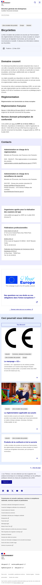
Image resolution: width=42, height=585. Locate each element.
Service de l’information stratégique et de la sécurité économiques (16, 540)
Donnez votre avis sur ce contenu (21, 309)
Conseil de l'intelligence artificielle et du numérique (12, 507)
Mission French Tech (6, 526)
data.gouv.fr (18, 567)
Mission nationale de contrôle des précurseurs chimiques (14, 529)
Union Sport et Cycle (10, 231)
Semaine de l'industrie (6, 534)
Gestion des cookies (13, 577)
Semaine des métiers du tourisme (8, 537)
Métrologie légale (5, 523)
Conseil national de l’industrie (7, 510)
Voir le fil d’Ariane (5, 15)
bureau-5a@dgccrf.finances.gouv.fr (14, 185)
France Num (4, 521)
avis (25, 130)
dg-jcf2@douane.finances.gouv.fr (14, 191)
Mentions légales (30, 574)
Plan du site (4, 574)
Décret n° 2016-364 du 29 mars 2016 (12, 110)
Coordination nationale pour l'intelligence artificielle (12, 515)
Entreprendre (4, 518)
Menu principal (39, 2)
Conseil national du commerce (8, 512)
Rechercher (35, 2)
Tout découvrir (21, 324)
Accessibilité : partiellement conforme (16, 574)
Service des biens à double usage (8, 542)
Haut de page (36, 467)
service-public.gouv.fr (17, 564)
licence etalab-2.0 (18, 582)
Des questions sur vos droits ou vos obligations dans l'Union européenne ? (19, 296)
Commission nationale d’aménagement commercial (12, 504)
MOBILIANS (7, 239)
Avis (13, 124)
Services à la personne (6, 545)
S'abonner (6, 482)
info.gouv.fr (4, 564)
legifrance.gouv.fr (6, 567)
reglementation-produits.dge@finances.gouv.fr (18, 163)
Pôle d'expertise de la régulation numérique (11, 531)
